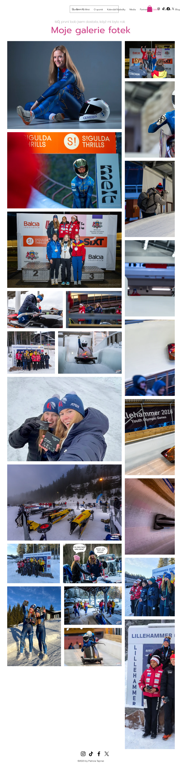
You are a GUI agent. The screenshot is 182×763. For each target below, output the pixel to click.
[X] (107, 754)
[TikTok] (91, 754)
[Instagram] (83, 754)
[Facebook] (99, 754)
